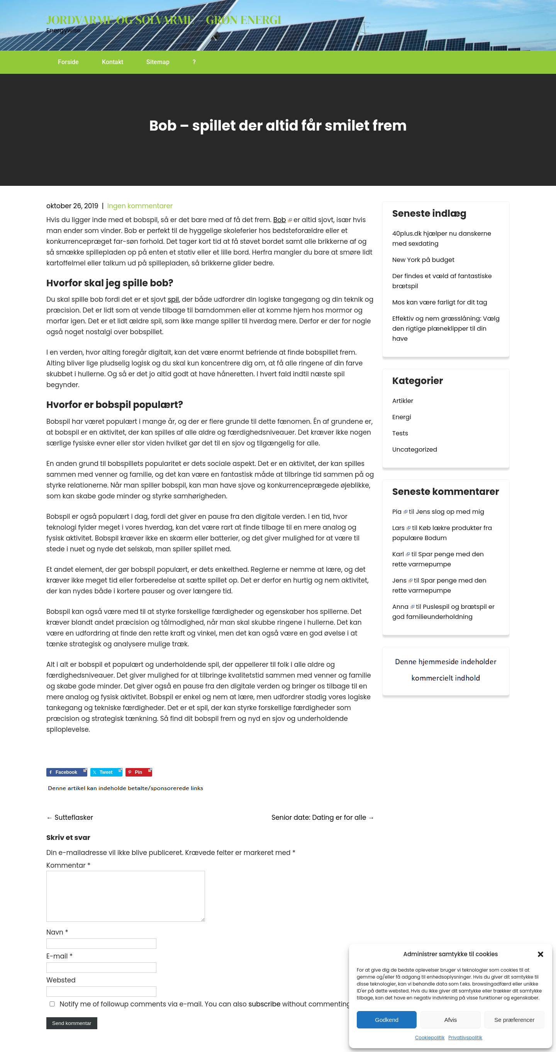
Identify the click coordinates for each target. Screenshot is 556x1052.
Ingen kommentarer (140, 206)
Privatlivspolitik (465, 1037)
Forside (68, 62)
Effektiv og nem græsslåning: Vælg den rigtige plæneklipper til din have (446, 328)
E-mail (59, 965)
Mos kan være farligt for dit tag (439, 302)
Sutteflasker (69, 817)
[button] (540, 954)
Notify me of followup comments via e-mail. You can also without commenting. (199, 1013)
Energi (401, 417)
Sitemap (158, 62)
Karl (401, 554)
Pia (399, 511)
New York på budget (423, 259)
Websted (61, 989)
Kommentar (68, 865)
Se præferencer (514, 1019)
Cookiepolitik (429, 1037)
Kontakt (112, 62)
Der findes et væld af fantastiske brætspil (442, 281)
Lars (401, 527)
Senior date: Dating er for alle (323, 817)
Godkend (386, 1019)
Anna (403, 606)
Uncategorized (414, 449)
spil (173, 299)
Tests (400, 433)
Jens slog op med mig (450, 511)
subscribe (264, 1013)
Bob (282, 219)
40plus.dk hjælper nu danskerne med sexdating (441, 238)
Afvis (450, 1019)
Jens (402, 580)
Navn (57, 941)
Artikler (403, 400)
